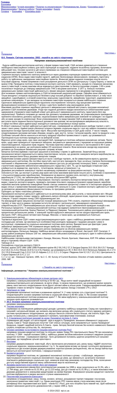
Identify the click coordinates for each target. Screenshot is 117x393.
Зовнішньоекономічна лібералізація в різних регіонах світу (35, 278)
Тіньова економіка (15, 306)
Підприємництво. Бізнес (74, 7)
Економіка (6, 4)
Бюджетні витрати (15, 353)
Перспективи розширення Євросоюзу (25, 376)
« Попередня (6, 53)
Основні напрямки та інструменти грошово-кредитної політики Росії (39, 330)
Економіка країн (95, 7)
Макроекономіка (9, 9)
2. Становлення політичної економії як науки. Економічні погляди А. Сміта (42, 318)
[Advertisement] (58, 31)
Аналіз (57, 9)
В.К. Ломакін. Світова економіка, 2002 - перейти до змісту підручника (37, 57)
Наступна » (110, 53)
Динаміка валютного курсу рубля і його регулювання (32, 365)
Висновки (11, 341)
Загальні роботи (26, 9)
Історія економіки (26, 7)
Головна (5, 11)
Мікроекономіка (8, 7)
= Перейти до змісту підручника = (58, 267)
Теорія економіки (44, 9)
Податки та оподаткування (48, 7)
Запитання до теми (16, 290)
